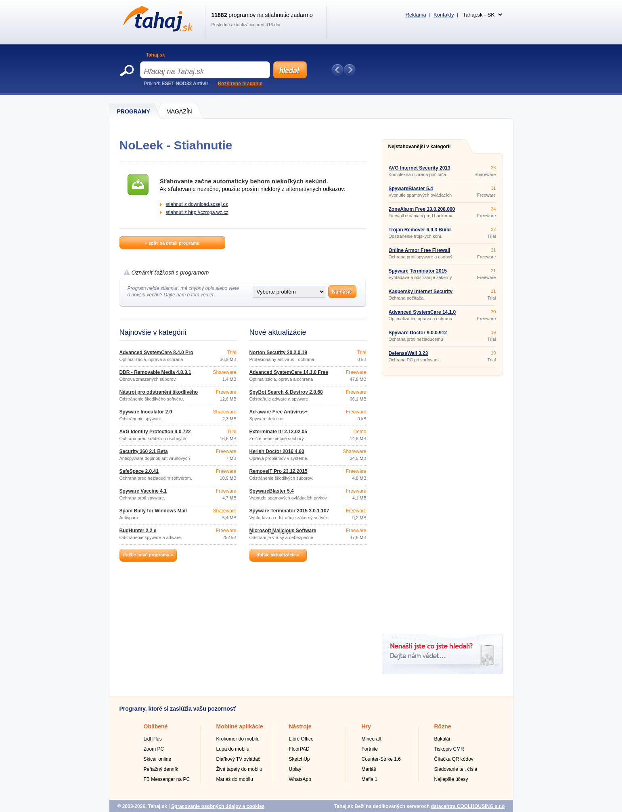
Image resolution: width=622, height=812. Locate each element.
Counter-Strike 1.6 (381, 759)
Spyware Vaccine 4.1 (143, 491)
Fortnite (370, 749)
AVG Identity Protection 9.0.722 (155, 431)
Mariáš (369, 769)
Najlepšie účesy (451, 779)
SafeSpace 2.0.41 (139, 471)
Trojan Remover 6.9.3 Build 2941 (420, 232)
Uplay (295, 769)
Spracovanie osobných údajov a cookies (217, 806)
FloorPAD (299, 749)
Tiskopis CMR (449, 749)
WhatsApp (300, 779)
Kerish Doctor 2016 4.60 (276, 451)
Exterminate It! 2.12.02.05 (278, 431)
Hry (366, 726)
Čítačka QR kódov (453, 759)
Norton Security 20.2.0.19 (278, 352)
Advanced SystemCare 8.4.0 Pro (156, 352)
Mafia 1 (369, 779)
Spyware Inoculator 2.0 (145, 412)
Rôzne (442, 726)
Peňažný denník (161, 769)
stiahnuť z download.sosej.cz (197, 204)
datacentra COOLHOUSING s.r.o (468, 806)
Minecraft (371, 739)
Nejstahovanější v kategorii (419, 146)
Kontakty (444, 15)
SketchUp (299, 759)
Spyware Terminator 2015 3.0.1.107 (289, 511)
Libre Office (301, 739)
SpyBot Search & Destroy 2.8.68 (286, 392)
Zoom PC (154, 749)
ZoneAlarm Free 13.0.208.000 (422, 209)
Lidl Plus (153, 739)
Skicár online (158, 759)
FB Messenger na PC (167, 779)
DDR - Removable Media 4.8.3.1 (155, 372)
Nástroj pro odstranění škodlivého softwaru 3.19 (158, 394)
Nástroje (300, 726)
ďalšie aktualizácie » (277, 554)
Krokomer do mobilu (238, 739)
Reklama (416, 15)
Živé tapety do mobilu (239, 769)
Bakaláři (443, 739)
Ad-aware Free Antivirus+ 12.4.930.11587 (278, 414)
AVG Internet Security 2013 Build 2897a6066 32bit (419, 170)
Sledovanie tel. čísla (455, 769)
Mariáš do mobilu (234, 779)
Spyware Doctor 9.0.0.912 (418, 333)
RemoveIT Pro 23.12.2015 (278, 471)
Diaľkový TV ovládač (238, 759)
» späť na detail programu (172, 243)
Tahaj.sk (155, 55)
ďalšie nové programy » (148, 554)
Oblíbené (156, 726)
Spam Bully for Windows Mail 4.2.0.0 (153, 513)
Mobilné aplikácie (239, 726)
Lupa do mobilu (232, 749)
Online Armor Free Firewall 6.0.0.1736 (419, 253)
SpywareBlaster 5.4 (271, 491)
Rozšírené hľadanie (240, 83)
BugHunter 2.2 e (138, 530)
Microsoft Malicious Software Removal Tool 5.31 (282, 533)
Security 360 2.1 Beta (143, 451)
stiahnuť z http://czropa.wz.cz (197, 212)
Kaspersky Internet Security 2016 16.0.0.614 (421, 294)
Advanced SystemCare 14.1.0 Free (288, 372)
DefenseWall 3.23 (408, 353)
